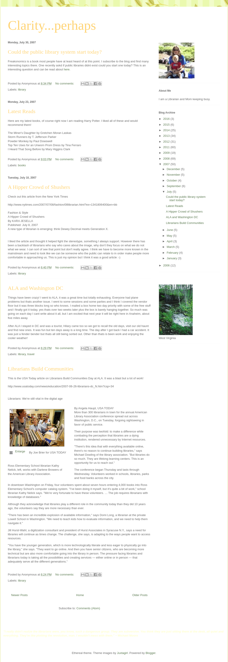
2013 (167, 135)
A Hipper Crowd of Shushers (39, 187)
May (170, 235)
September (174, 186)
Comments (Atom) (88, 608)
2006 (167, 265)
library (22, 89)
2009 (167, 152)
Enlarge (20, 451)
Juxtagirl (122, 653)
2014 (167, 130)
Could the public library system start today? (55, 52)
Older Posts (140, 595)
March (171, 247)
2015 (167, 124)
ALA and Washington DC (35, 288)
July (170, 191)
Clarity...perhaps (52, 25)
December (174, 169)
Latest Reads (21, 111)
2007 (167, 164)
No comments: (65, 83)
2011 (167, 147)
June (170, 230)
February (173, 252)
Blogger (150, 653)
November (174, 174)
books (22, 165)
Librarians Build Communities (40, 369)
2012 (167, 141)
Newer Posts (19, 595)
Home (80, 595)
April (170, 241)
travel (30, 354)
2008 (167, 158)
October (172, 180)
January (172, 258)
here (67, 69)
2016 (167, 118)
